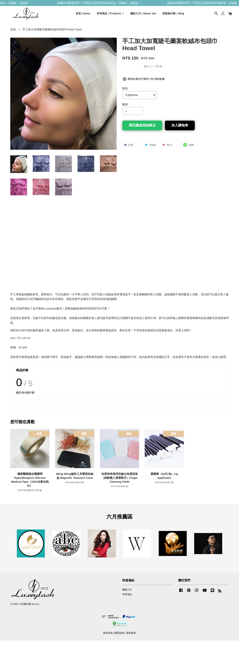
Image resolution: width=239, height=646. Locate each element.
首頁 (13, 34)
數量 (125, 109)
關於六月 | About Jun (143, 15)
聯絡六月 (127, 595)
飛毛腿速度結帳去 (142, 131)
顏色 (125, 93)
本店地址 (127, 599)
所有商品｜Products (110, 15)
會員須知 (108, 638)
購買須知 (119, 638)
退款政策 (131, 638)
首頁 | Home (83, 15)
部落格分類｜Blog (173, 15)
